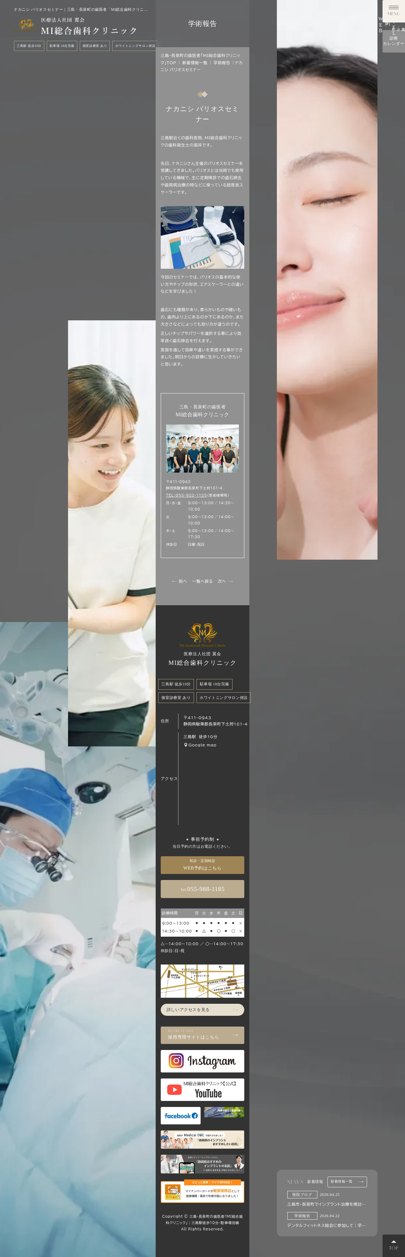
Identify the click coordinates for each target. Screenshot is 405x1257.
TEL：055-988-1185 (186, 495)
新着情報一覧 (347, 1182)
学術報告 (222, 63)
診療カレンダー (393, 191)
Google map (200, 745)
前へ (179, 581)
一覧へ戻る (202, 581)
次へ (225, 581)
